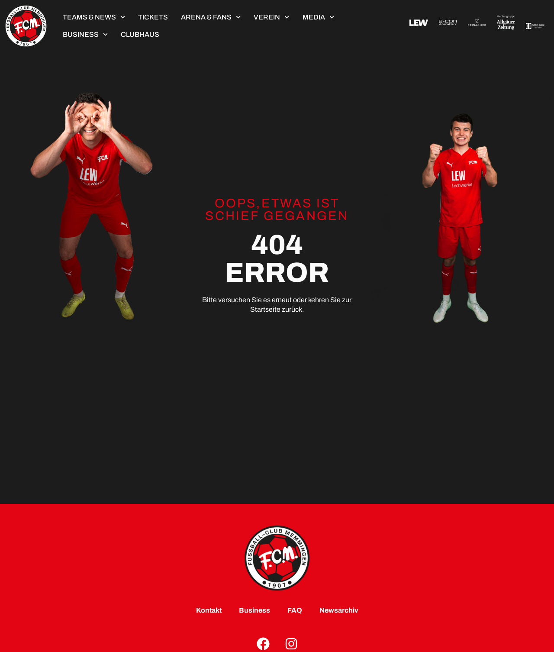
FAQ (294, 610)
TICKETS (153, 17)
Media (318, 17)
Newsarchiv (338, 610)
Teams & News (94, 17)
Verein (271, 17)
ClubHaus (140, 34)
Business (85, 34)
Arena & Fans (211, 17)
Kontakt (209, 610)
